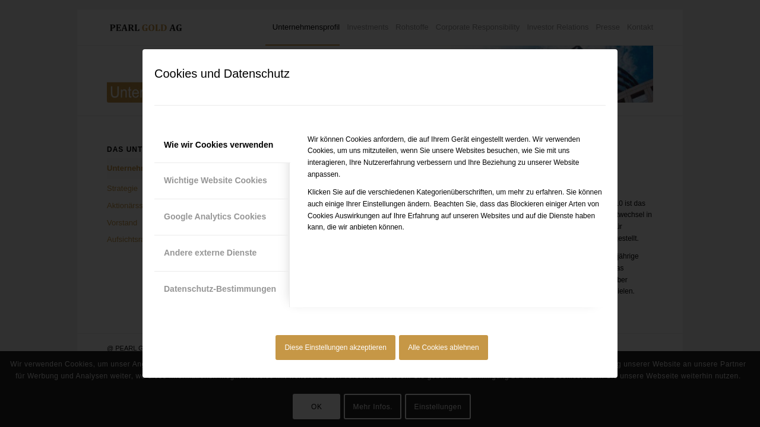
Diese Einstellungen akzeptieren (335, 347)
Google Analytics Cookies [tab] (215, 216)
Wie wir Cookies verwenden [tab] (218, 144)
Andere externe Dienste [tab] (210, 252)
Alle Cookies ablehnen (443, 347)
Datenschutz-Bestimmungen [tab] (220, 289)
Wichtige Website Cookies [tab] (215, 180)
